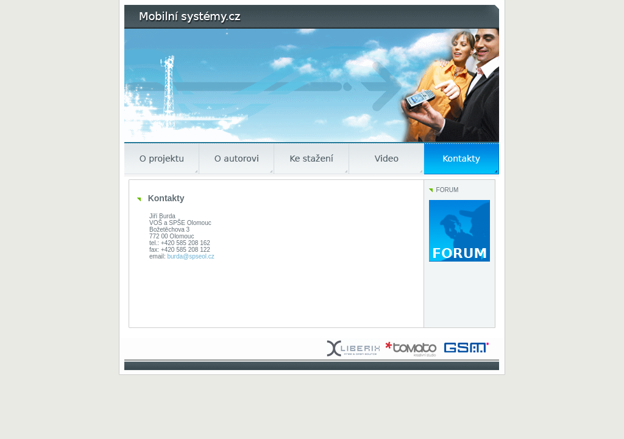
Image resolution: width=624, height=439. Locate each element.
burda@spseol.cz (190, 256)
